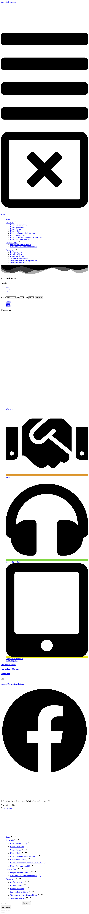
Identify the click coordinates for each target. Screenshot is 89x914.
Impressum (5, 674)
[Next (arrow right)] (4, 912)
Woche (8, 289)
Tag (7, 291)
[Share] (4, 910)
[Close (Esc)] (2, 910)
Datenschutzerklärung (10, 669)
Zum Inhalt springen (8, 2)
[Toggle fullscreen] (6, 910)
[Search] (6, 907)
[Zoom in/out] (9, 910)
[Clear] (26, 903)
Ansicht (8, 665)
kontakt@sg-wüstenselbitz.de (12, 684)
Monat (8, 287)
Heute (8, 304)
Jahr (26, 297)
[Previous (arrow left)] (2, 912)
